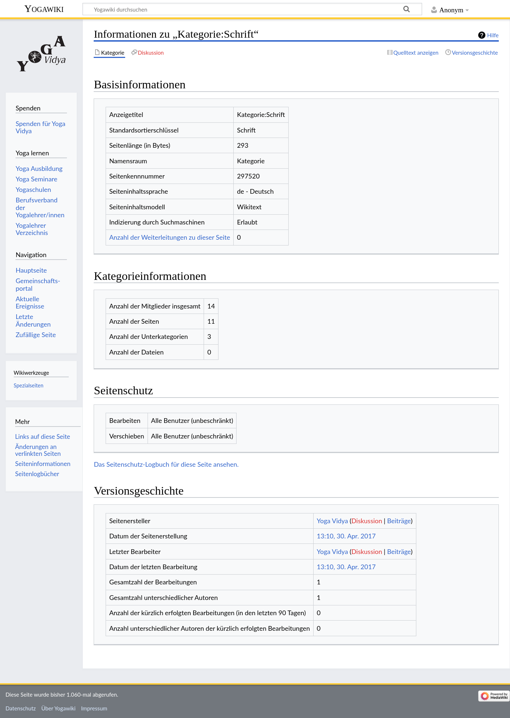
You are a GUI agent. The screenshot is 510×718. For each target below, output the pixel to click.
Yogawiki (44, 8)
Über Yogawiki (58, 708)
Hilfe (493, 35)
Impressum (94, 708)
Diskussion (367, 521)
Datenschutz (20, 708)
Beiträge (399, 521)
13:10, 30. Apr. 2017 (346, 536)
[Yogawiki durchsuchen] (252, 9)
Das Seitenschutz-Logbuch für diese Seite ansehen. (166, 464)
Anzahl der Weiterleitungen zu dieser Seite (169, 237)
